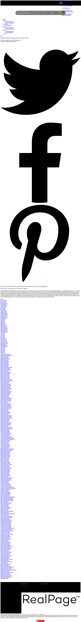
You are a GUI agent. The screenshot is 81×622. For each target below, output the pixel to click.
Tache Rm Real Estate (5, 549)
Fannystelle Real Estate (6, 405)
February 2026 (4, 311)
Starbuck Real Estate (5, 535)
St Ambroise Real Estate (6, 523)
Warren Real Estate (5, 565)
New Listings (3, 301)
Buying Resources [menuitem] (10, 27)
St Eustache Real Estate (6, 526)
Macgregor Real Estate (6, 451)
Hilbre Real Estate (4, 426)
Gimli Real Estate (4, 410)
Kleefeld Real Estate (5, 431)
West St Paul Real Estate (6, 566)
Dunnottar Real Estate (5, 397)
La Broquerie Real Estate (6, 433)
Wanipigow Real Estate (6, 564)
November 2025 (4, 314)
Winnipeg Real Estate (5, 573)
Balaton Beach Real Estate (6, 367)
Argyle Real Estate (5, 362)
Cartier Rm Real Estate (5, 384)
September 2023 (4, 345)
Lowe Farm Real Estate (6, 446)
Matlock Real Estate (5, 453)
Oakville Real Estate (5, 473)
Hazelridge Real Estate (6, 423)
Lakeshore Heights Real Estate (7, 439)
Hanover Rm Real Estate (6, 422)
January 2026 (3, 312)
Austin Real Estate (5, 366)
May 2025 (3, 321)
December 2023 (4, 342)
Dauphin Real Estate (5, 390)
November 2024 (4, 329)
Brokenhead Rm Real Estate (7, 380)
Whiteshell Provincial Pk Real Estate (8, 570)
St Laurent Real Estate (5, 531)
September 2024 (4, 331)
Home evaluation (45, 587)
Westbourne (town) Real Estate (7, 567)
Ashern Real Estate (5, 365)
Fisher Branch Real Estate (6, 407)
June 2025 (3, 320)
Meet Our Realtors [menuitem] (67, 4)
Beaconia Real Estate (5, 368)
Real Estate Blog (4, 303)
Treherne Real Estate (5, 556)
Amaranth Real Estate (5, 359)
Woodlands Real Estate (6, 574)
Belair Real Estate (4, 371)
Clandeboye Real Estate (6, 385)
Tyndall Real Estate (5, 558)
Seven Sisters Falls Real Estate (7, 513)
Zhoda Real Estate (5, 578)
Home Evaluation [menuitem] (9, 32)
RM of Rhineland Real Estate (7, 499)
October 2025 (4, 315)
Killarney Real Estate (5, 429)
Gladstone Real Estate (5, 413)
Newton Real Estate (5, 465)
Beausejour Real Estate (6, 369)
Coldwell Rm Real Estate (6, 387)
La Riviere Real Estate (5, 434)
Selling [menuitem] (4, 30)
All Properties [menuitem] (9, 25)
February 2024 (4, 339)
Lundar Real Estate (5, 447)
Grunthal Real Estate (5, 419)
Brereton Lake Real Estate (6, 379)
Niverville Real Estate (5, 467)
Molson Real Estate (5, 458)
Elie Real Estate (4, 402)
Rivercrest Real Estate (5, 494)
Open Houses (4, 302)
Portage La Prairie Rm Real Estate (8, 488)
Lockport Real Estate (5, 444)
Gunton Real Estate (5, 421)
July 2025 (3, 319)
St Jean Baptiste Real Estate (7, 530)
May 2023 (3, 350)
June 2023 (3, 349)
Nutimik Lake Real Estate (6, 468)
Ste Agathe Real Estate (6, 536)
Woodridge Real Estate (6, 577)
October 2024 (4, 330)
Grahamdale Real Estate (6, 415)
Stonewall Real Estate (5, 544)
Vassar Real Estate (5, 560)
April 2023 (3, 351)
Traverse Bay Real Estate (6, 555)
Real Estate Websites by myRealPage (36, 614)
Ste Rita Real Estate (5, 540)
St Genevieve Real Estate (6, 529)
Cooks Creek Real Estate (6, 389)
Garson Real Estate (5, 409)
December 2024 (4, 327)
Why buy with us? (25, 586)
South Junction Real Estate (6, 517)
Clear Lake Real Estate (5, 386)
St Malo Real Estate (5, 532)
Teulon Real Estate (5, 550)
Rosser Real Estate (5, 506)
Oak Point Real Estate (5, 470)
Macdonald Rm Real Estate (6, 450)
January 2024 (3, 341)
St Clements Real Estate (6, 525)
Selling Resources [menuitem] (10, 31)
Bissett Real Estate (5, 375)
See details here (43, 286)
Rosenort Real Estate (5, 504)
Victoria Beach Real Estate (6, 561)
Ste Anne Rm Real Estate (6, 538)
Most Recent (3, 307)
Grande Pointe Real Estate (11, 41)
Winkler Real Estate (5, 571)
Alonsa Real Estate (5, 356)
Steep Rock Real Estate (6, 542)
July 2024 (3, 333)
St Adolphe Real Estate (6, 522)
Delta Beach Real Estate (6, 392)
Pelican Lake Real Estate (6, 479)
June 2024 (3, 335)
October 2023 (4, 344)
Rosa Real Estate (4, 501)
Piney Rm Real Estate (5, 483)
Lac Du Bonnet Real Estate (6, 437)
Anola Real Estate (4, 360)
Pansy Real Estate (5, 476)
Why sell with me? (45, 586)
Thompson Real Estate (5, 553)
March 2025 (3, 324)
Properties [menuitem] (5, 24)
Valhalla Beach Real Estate (6, 559)
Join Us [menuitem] (4, 33)
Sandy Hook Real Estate (6, 507)
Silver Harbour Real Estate (6, 516)
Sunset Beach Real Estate (6, 548)
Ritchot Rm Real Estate (6, 492)
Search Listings (24, 588)
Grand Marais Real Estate (6, 416)
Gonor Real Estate (4, 414)
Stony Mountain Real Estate (7, 546)
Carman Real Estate (5, 383)
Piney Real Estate (4, 482)
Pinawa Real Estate (5, 481)
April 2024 (3, 337)
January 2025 (3, 326)
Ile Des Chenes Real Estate (7, 428)
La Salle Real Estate (5, 435)
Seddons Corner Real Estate (7, 511)
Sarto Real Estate (4, 510)
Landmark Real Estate (5, 440)
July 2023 (3, 348)
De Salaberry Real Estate (6, 391)
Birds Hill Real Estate (5, 374)
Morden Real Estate (5, 459)
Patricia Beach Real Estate (6, 477)
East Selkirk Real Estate (6, 399)
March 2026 (3, 309)
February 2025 (4, 325)
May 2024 (3, 336)
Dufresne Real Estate (5, 393)
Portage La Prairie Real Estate (7, 487)
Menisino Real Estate (5, 455)
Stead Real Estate (4, 541)
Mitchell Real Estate (5, 457)
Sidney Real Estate (5, 514)
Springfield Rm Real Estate (6, 520)
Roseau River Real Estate (6, 502)
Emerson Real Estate (5, 403)
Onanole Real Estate (5, 474)
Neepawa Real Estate (5, 463)
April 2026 (3, 308)
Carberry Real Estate (5, 381)
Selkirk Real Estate (5, 512)
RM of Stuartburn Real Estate (7, 500)
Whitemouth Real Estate (6, 568)
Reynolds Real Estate (5, 489)
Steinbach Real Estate (5, 543)
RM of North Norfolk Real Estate (8, 496)
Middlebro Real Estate (5, 456)
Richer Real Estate (5, 491)
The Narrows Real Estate (6, 552)
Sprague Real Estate (5, 518)
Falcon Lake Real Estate (6, 404)
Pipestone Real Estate (5, 485)
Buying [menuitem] (4, 26)
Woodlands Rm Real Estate (6, 576)
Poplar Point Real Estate (6, 486)
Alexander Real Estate (5, 354)
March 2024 (3, 338)
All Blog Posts (4, 300)
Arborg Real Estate (5, 361)
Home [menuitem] (60, 2)
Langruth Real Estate (5, 441)
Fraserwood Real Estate (6, 408)
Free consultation (45, 588)
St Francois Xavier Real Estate (7, 528)
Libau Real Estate (4, 443)
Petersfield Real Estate (6, 480)
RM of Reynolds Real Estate (7, 498)
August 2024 (3, 332)
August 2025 (3, 318)
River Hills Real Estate (5, 493)
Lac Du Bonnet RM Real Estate (7, 438)
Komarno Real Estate (5, 432)
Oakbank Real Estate (5, 471)
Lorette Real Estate (5, 445)
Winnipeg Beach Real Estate (7, 572)
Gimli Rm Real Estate (5, 411)
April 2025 (3, 323)
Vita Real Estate (4, 562)
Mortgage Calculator (25, 587)
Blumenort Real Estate (5, 377)
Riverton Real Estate (5, 495)
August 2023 (3, 347)
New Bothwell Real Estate (6, 464)
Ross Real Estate (4, 505)
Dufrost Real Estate (5, 395)
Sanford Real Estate (5, 508)
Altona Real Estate (5, 357)
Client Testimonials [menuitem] (10, 22)
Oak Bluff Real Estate (5, 469)
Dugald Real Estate (5, 396)
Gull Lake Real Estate (5, 420)
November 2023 (4, 343)
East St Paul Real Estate (6, 401)
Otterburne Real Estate (5, 475)
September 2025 (4, 317)
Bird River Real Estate (5, 373)
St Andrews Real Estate (6, 524)
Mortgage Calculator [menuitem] (10, 28)
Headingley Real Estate (6, 425)
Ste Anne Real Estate (5, 537)
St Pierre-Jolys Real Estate (7, 534)
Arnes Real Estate (4, 363)
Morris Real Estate (5, 461)
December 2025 (4, 313)
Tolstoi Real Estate (5, 554)
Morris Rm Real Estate (5, 462)
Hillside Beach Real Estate (6, 427)
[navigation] (40, 26)
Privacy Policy (24, 614)
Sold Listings (3, 305)
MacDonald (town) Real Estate (7, 449)
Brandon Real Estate (5, 378)
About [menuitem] (61, 3)
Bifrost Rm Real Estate (6, 372)
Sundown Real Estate (5, 547)
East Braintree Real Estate (6, 398)
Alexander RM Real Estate (6, 355)
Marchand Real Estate (5, 452)
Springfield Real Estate (6, 519)
